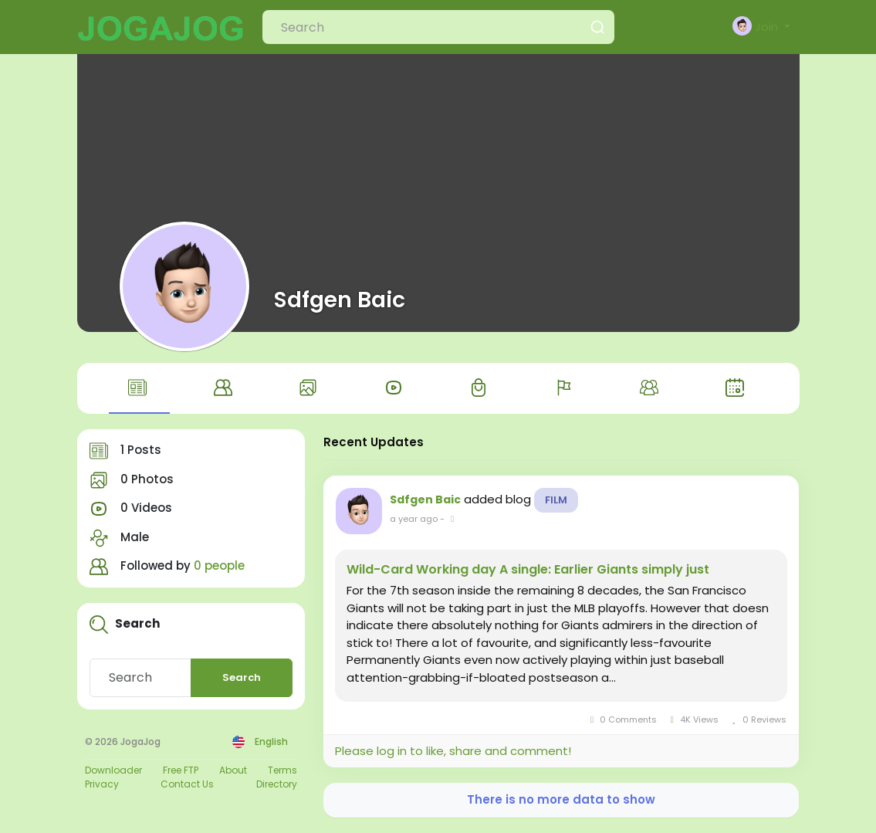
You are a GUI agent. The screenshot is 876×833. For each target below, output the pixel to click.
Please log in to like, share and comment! (453, 751)
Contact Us (187, 784)
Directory (276, 784)
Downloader (113, 770)
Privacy (102, 784)
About (233, 770)
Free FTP (180, 770)
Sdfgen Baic (339, 299)
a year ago (414, 519)
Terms (282, 770)
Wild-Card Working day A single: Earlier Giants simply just (528, 569)
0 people (219, 565)
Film (556, 500)
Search (241, 677)
